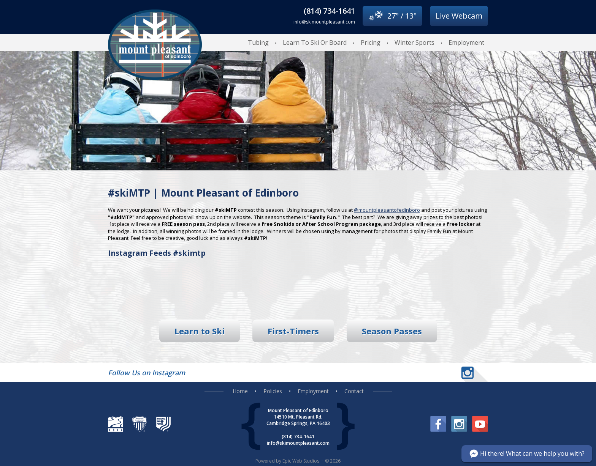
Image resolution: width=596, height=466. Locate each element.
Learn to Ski (199, 331)
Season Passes (392, 331)
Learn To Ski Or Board (315, 42)
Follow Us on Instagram (146, 372)
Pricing (370, 42)
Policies (272, 391)
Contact (354, 391)
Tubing (258, 42)
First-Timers (293, 331)
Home (240, 391)
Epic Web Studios (300, 461)
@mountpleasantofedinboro (387, 209)
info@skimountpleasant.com (324, 22)
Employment (466, 42)
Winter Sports (414, 42)
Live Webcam (459, 16)
